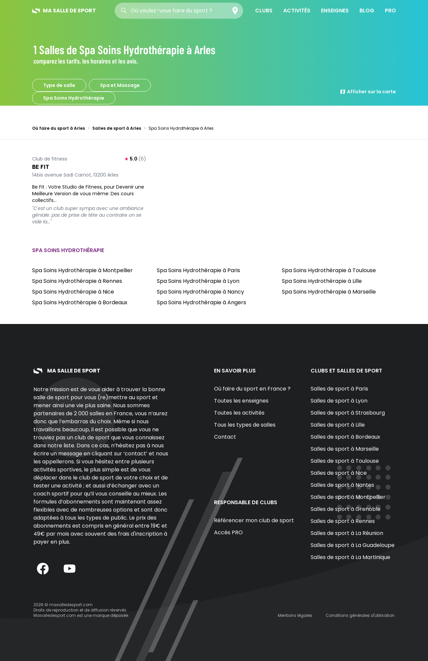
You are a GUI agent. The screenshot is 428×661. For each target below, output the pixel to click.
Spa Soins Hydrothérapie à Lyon (198, 281)
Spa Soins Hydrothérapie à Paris (198, 270)
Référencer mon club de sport (254, 520)
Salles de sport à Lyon (339, 401)
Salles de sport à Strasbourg (348, 413)
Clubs (264, 10)
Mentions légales (295, 615)
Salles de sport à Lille (338, 425)
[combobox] (179, 11)
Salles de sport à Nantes (342, 485)
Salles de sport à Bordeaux (345, 437)
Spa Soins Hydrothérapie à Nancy (200, 292)
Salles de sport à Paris (339, 389)
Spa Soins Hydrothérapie (73, 98)
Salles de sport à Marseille (345, 449)
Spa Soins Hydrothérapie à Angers (201, 302)
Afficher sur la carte (368, 91)
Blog (366, 10)
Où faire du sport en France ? (252, 389)
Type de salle (59, 85)
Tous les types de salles (245, 425)
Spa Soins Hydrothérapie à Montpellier (82, 270)
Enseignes (335, 10)
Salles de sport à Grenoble (346, 509)
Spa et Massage (120, 85)
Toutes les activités (239, 413)
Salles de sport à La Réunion (347, 533)
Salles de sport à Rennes (343, 521)
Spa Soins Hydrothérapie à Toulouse (329, 270)
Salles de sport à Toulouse (345, 461)
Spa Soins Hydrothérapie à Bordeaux (79, 302)
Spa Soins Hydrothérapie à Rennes (77, 281)
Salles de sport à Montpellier (348, 497)
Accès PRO (228, 532)
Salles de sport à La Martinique (350, 557)
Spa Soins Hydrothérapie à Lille (322, 281)
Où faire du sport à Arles (58, 128)
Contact (225, 437)
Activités (296, 10)
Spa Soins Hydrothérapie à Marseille (329, 292)
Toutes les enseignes (241, 401)
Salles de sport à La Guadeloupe (353, 545)
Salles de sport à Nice (339, 473)
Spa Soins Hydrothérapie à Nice (73, 292)
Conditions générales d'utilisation (360, 615)
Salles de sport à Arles (116, 128)
